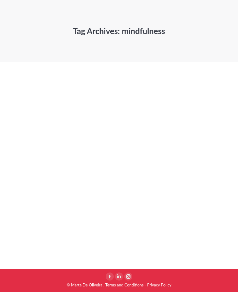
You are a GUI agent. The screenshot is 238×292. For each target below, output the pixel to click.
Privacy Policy (159, 284)
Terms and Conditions (124, 284)
